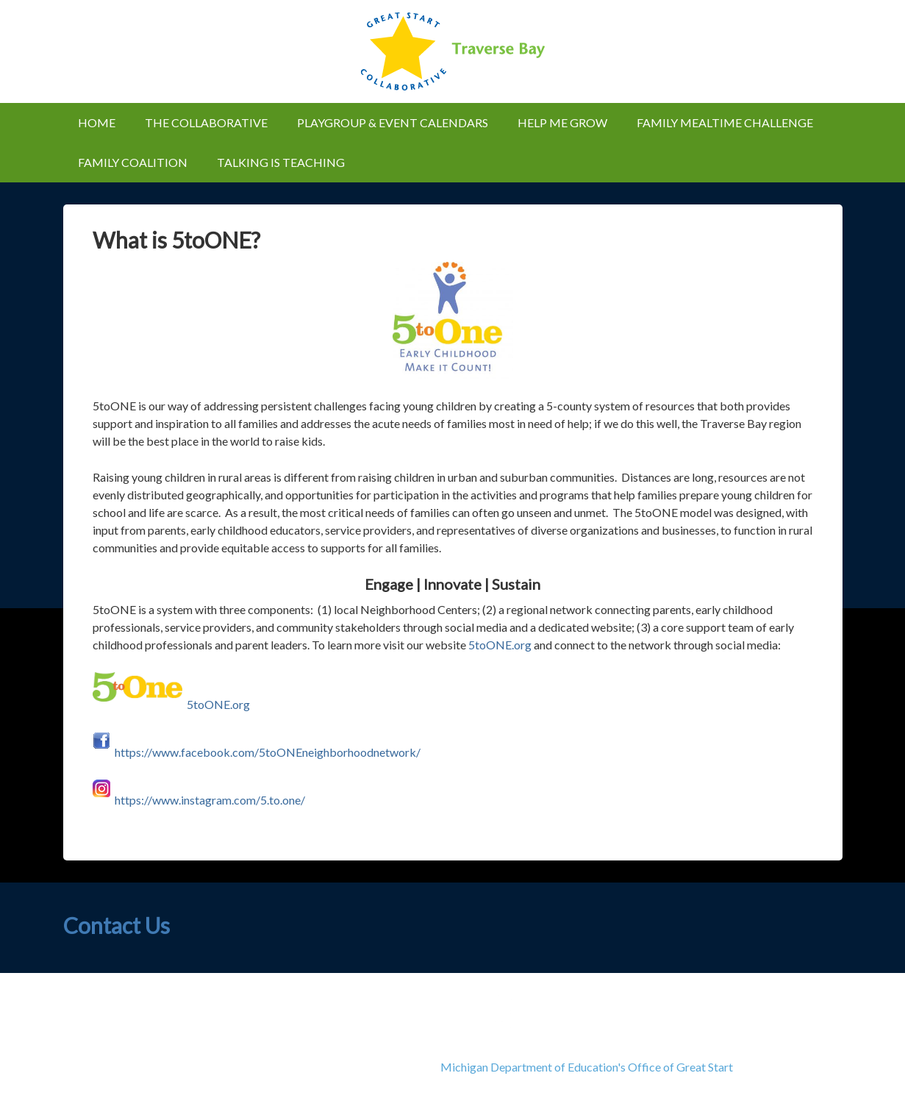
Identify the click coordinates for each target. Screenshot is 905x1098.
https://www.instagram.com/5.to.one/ (210, 800)
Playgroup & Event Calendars (385, 122)
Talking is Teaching (273, 162)
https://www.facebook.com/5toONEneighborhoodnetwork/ (268, 752)
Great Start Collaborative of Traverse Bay (453, 51)
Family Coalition (132, 162)
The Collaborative (199, 122)
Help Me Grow (562, 122)
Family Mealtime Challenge (725, 122)
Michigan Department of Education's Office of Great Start (586, 1067)
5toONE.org (500, 645)
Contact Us (116, 925)
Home (96, 122)
